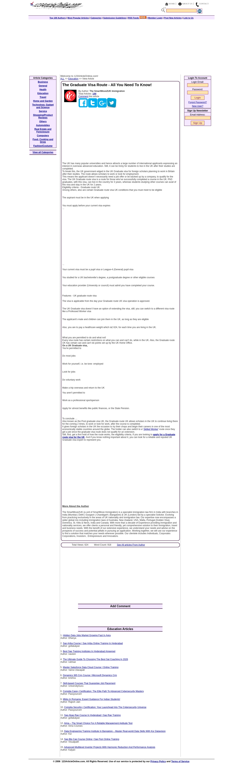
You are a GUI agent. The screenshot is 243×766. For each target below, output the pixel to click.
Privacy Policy (158, 761)
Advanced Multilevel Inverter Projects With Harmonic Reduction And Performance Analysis (109, 747)
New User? (197, 106)
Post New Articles (173, 18)
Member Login (155, 18)
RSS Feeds (137, 18)
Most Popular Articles (78, 18)
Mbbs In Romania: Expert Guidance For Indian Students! (91, 699)
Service (43, 111)
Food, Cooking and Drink (43, 140)
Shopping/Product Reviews (43, 116)
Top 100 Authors (58, 18)
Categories (96, 18)
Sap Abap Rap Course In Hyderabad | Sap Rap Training (92, 715)
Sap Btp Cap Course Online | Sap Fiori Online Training (91, 739)
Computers (43, 135)
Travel (43, 97)
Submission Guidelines (114, 18)
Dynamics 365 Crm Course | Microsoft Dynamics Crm (90, 675)
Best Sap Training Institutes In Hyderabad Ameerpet (89, 651)
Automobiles (43, 125)
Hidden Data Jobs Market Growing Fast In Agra (86, 635)
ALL (62, 78)
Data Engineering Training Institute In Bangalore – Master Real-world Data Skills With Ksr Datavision (115, 731)
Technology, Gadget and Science (43, 106)
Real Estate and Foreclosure (42, 130)
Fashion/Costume (43, 146)
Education (73, 78)
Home (172, 3)
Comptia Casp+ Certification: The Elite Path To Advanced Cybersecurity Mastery (103, 691)
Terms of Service (180, 761)
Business (43, 82)
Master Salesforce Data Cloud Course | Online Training (90, 667)
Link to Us (188, 18)
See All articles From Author (131, 545)
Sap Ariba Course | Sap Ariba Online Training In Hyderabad (93, 643)
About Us (187, 3)
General (43, 85)
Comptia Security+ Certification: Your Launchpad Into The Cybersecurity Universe (105, 707)
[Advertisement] (121, 46)
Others (43, 121)
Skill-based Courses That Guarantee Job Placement (89, 683)
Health (43, 89)
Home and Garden (43, 101)
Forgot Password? (197, 102)
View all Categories (43, 152)
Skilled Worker (151, 429)
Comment (83, 96)
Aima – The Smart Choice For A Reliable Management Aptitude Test (98, 723)
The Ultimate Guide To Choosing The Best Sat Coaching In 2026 (95, 659)
